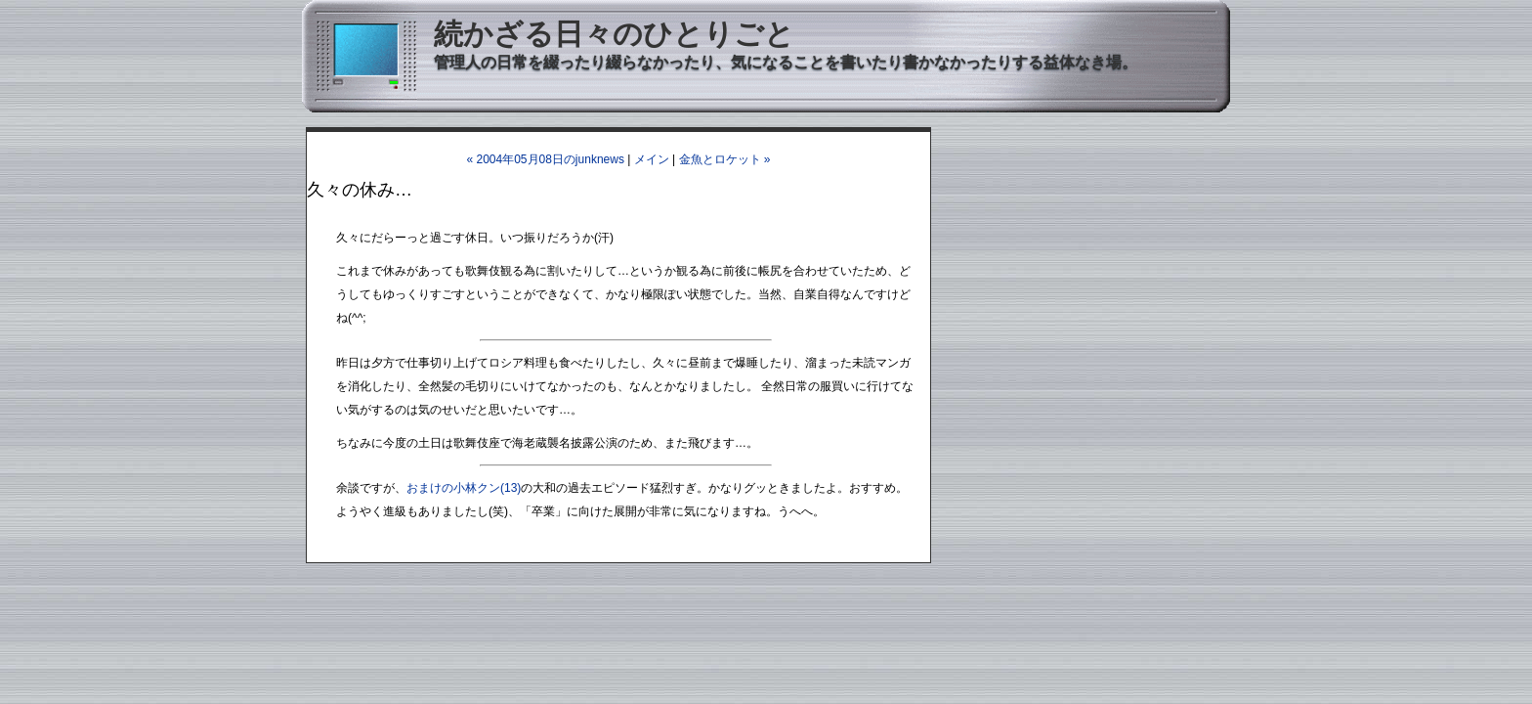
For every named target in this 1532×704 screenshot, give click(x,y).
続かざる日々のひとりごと (614, 34)
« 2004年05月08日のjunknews (544, 159)
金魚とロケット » (725, 159)
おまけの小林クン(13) (463, 488)
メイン (651, 159)
